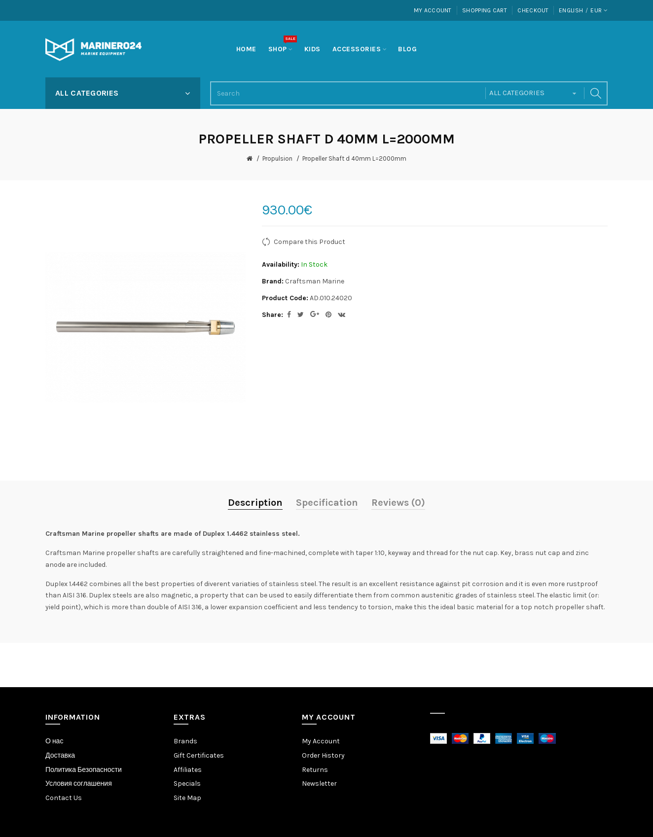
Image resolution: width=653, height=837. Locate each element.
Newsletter (319, 783)
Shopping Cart (484, 10)
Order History (323, 755)
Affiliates (188, 770)
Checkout (532, 10)
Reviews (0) (398, 502)
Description (255, 502)
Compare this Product (309, 242)
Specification (327, 502)
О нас (54, 741)
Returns (315, 770)
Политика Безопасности (83, 770)
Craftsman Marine (314, 281)
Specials (187, 783)
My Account (433, 10)
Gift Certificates (199, 755)
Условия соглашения (78, 783)
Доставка (60, 755)
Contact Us (63, 798)
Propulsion (277, 158)
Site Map (187, 798)
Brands (185, 741)
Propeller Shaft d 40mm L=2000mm (354, 158)
